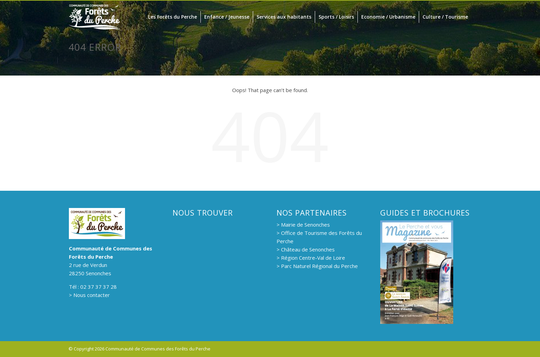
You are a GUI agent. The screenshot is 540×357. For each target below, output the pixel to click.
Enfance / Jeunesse (226, 16)
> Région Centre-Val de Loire (311, 257)
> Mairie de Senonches (303, 224)
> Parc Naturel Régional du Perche (317, 265)
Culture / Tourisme (445, 16)
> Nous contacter (89, 294)
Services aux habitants (284, 16)
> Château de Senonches (306, 249)
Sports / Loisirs (336, 16)
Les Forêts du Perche (172, 16)
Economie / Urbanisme (388, 16)
